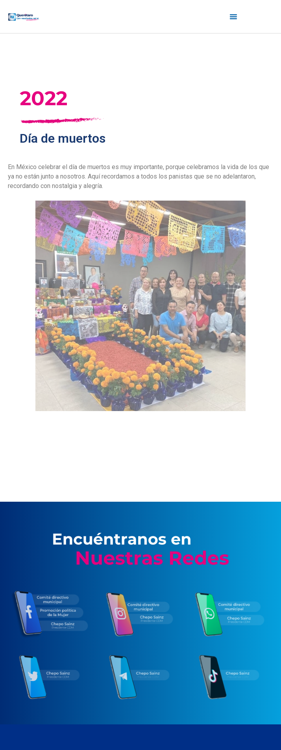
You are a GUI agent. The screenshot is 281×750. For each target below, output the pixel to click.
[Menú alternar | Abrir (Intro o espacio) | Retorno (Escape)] (233, 16)
